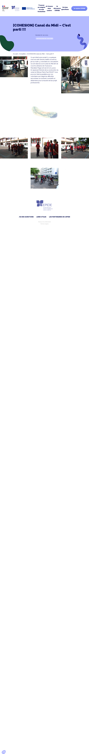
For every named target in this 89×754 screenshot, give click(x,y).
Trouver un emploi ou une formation (41, 8)
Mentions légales (44, 223)
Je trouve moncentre (49, 8)
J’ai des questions (65, 8)
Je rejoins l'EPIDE (79, 8)
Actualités (22, 54)
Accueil (15, 54)
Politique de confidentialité (44, 221)
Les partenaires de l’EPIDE (59, 217)
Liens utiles (41, 217)
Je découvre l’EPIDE (57, 8)
